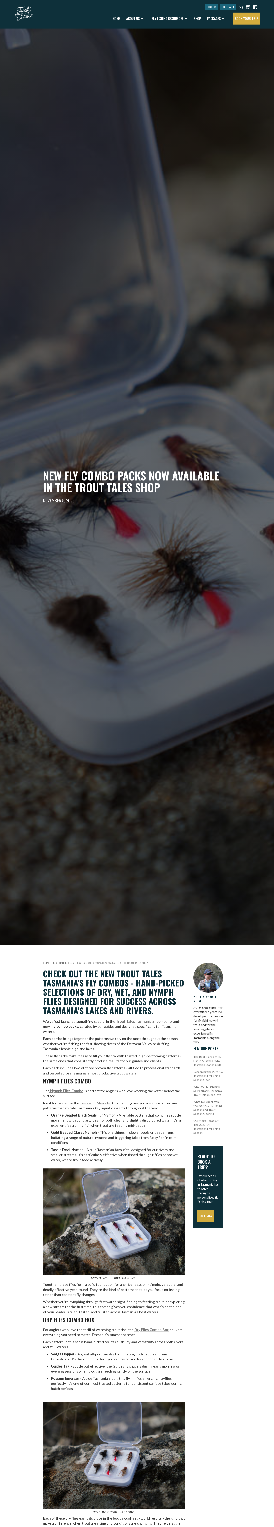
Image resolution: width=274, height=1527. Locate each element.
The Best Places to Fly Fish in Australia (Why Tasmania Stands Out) (207, 1060)
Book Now (205, 1216)
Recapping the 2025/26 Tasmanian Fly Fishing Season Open (208, 1075)
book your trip (246, 18)
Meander (104, 1103)
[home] (24, 12)
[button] (135, 19)
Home (116, 18)
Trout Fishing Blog (62, 963)
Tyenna (86, 1103)
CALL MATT (228, 7)
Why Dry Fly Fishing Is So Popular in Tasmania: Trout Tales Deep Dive (208, 1090)
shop (197, 18)
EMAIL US (211, 7)
